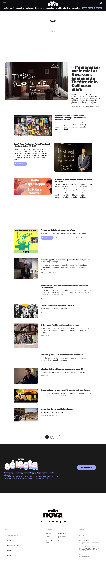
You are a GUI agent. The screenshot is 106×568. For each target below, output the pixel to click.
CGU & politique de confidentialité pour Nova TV (90, 554)
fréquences (39, 8)
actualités (20, 8)
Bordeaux (60, 548)
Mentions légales (83, 537)
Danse (47, 545)
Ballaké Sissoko (62, 545)
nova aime (50, 8)
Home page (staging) (84, 556)
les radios (76, 8)
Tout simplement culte (50, 541)
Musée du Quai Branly (62, 537)
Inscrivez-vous (85, 467)
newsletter (87, 8)
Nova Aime (48, 533)
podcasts (30, 8)
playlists (66, 8)
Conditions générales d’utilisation (88, 546)
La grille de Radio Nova (13, 545)
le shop (98, 8)
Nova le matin (62, 533)
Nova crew (81, 535)
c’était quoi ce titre (12, 535)
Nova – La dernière (84, 540)
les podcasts (10, 538)
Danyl (59, 540)
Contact (81, 533)
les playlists (10, 540)
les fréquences (10, 548)
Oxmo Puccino (49, 548)
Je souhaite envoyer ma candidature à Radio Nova (89, 543)
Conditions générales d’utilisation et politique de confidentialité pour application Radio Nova (89, 549)
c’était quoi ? (9, 8)
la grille (59, 8)
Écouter (20, 163)
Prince (47, 536)
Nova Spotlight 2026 (12, 555)
